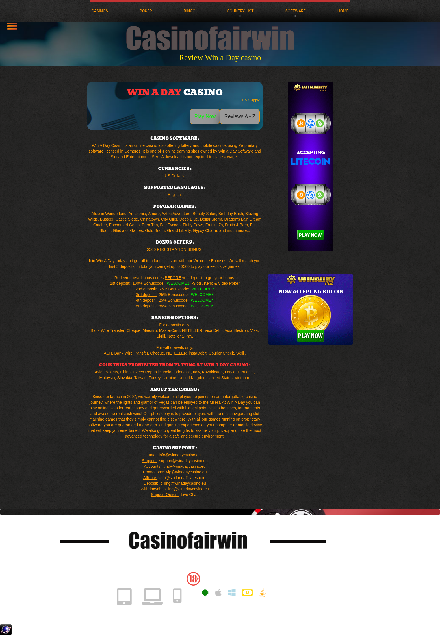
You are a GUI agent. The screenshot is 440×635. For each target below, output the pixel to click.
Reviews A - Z (239, 116)
